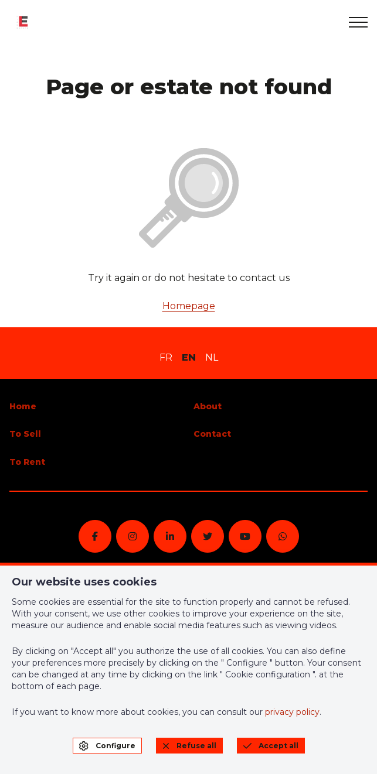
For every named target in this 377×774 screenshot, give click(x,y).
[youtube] (245, 536)
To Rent (27, 462)
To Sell (25, 434)
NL (211, 357)
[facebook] (95, 536)
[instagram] (132, 536)
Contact (212, 434)
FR (165, 357)
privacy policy (292, 712)
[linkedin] (170, 536)
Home (22, 406)
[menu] (358, 22)
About (207, 406)
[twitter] (207, 536)
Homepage (188, 305)
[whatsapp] (282, 536)
